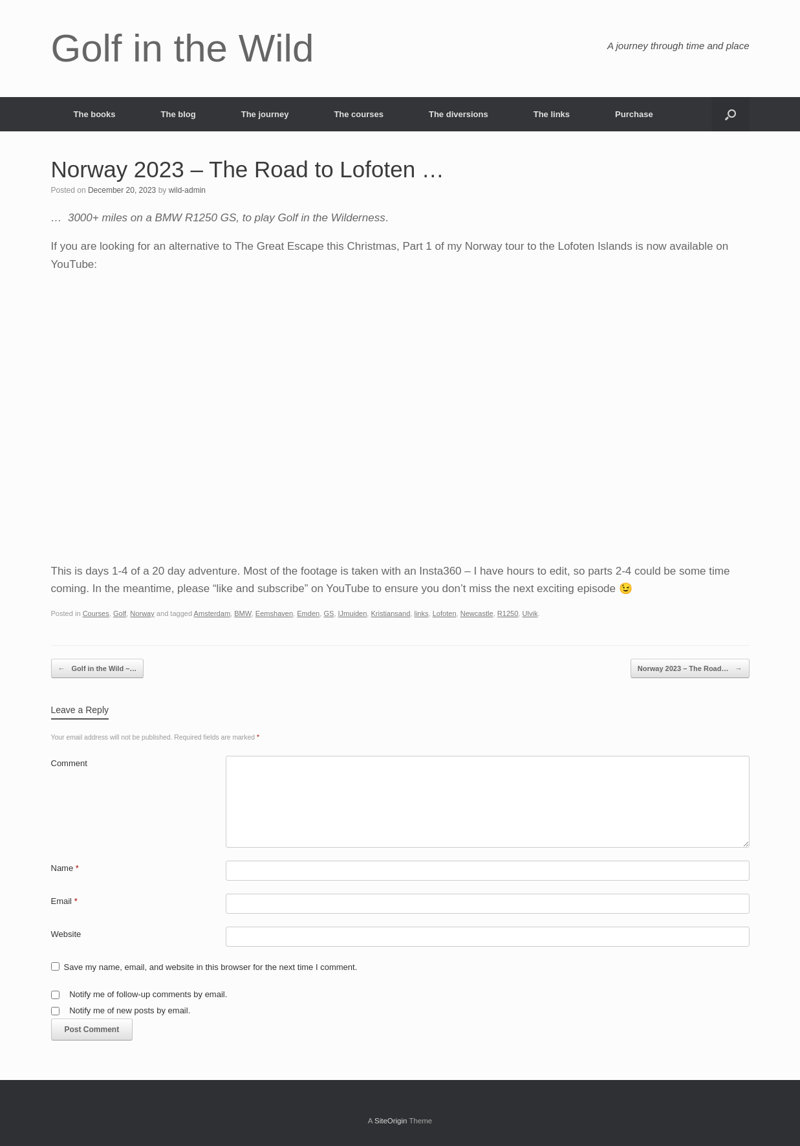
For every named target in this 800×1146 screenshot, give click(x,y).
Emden (308, 613)
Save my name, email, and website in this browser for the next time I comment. (211, 967)
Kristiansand (390, 613)
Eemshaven (274, 613)
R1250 (508, 613)
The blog (178, 114)
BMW (242, 613)
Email (64, 901)
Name (65, 868)
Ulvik (529, 613)
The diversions (458, 114)
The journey (265, 114)
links (421, 613)
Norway (142, 613)
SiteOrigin (390, 1121)
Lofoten (445, 613)
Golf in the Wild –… (97, 668)
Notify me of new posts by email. (129, 1010)
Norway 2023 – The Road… (690, 668)
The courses (359, 114)
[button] (730, 114)
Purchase (634, 114)
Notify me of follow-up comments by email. (148, 994)
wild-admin (187, 190)
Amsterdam (212, 613)
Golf (119, 613)
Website (66, 934)
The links (552, 114)
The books (95, 114)
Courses (96, 613)
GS (328, 613)
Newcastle (476, 613)
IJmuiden (352, 613)
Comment (69, 763)
